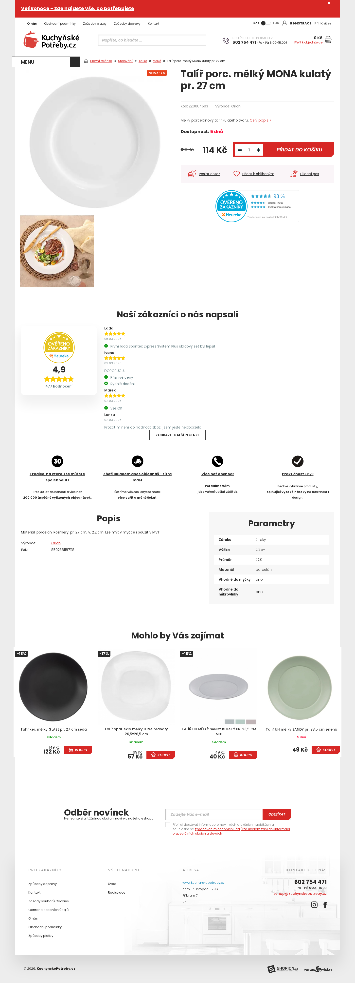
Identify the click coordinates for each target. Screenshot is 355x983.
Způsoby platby (94, 23)
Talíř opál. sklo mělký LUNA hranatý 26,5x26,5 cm (136, 732)
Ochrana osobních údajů (48, 909)
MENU (27, 62)
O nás (32, 23)
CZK (256, 22)
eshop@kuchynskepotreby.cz (300, 893)
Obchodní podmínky (60, 23)
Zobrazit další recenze (177, 434)
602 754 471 (310, 882)
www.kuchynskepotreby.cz (203, 882)
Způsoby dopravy (127, 23)
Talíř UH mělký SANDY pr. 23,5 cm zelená (301, 729)
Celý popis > (260, 120)
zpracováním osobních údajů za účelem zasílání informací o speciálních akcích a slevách (231, 831)
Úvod (112, 883)
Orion (236, 106)
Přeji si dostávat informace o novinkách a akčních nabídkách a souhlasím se (231, 829)
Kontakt (153, 23)
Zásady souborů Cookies (48, 901)
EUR (276, 22)
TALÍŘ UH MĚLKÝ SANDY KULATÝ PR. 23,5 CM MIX (219, 732)
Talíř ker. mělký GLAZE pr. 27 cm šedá (53, 729)
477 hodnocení (58, 386)
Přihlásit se (323, 23)
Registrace (116, 892)
